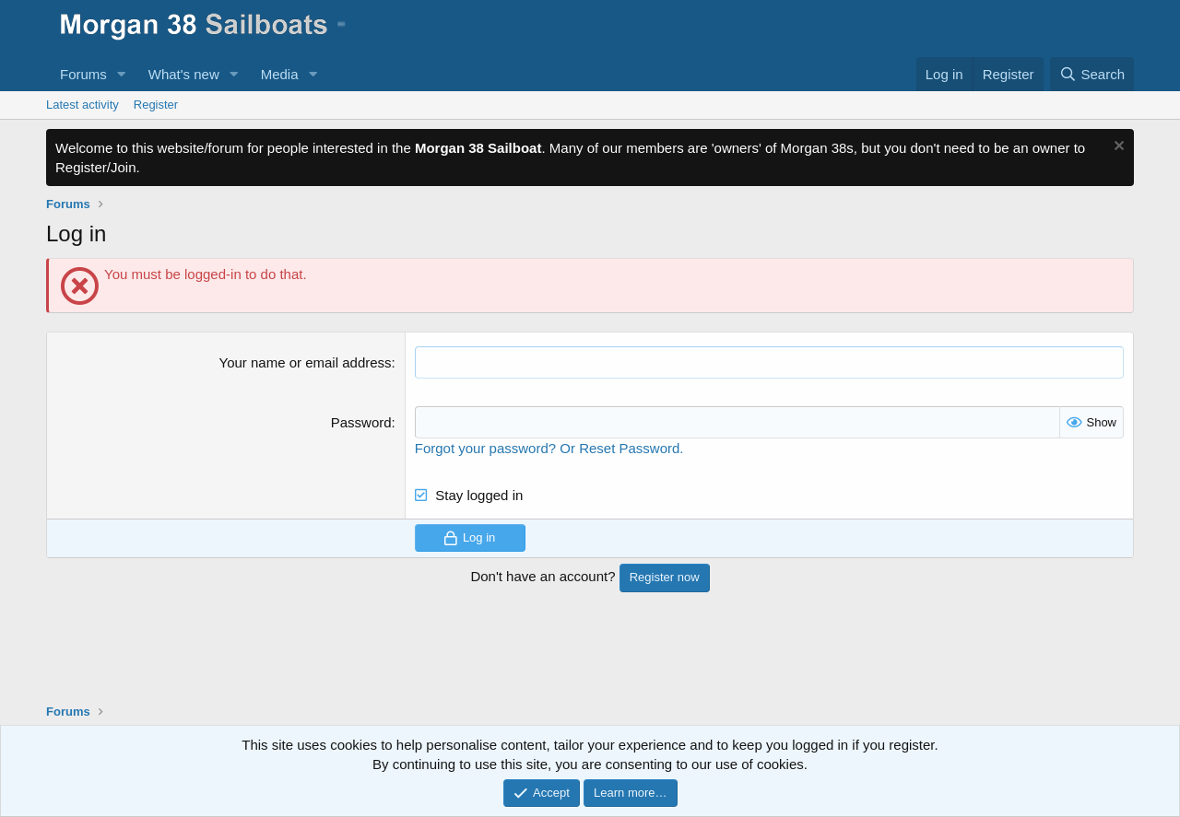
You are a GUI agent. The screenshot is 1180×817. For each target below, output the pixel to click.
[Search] (1092, 74)
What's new (183, 74)
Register (156, 104)
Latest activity (82, 104)
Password (361, 422)
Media (280, 74)
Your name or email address (305, 362)
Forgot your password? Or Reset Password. (549, 448)
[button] (122, 74)
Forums (83, 74)
